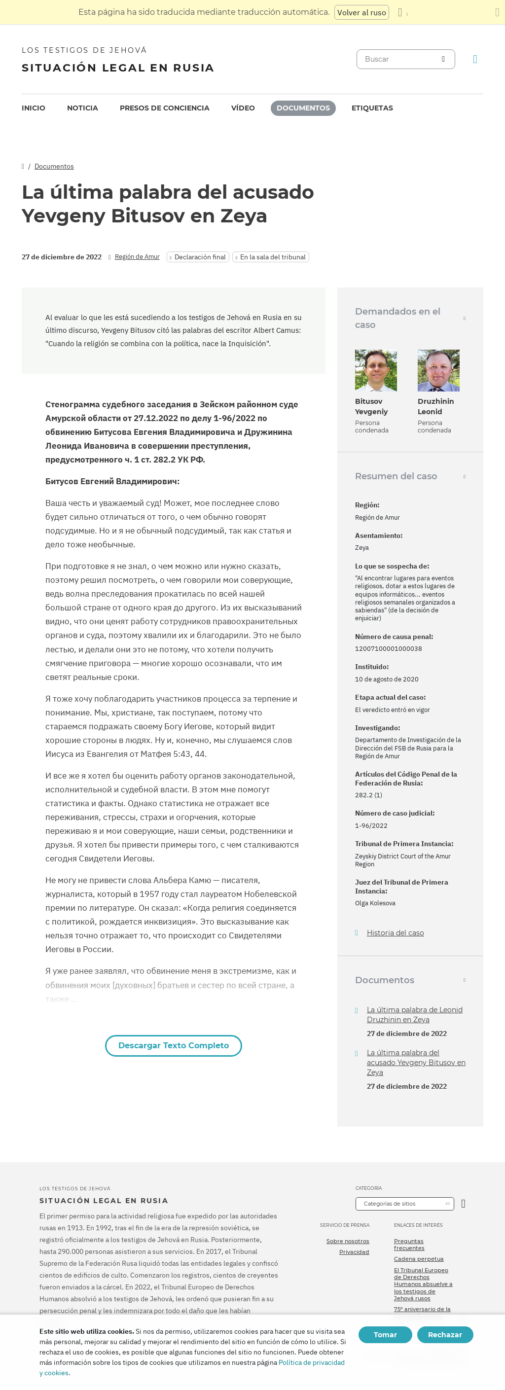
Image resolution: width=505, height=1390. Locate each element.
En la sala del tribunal (273, 256)
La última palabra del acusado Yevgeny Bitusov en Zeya (416, 1062)
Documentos (303, 108)
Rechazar (445, 1334)
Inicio (33, 108)
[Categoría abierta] (463, 1204)
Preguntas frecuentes (409, 1244)
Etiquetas (372, 108)
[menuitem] (33, 108)
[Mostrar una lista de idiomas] (403, 12)
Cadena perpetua (419, 1258)
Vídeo (243, 108)
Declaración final (200, 256)
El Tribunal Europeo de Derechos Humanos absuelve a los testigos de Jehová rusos (423, 1284)
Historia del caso (395, 933)
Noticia (82, 108)
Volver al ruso (361, 12)
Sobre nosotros (347, 1241)
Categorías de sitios (389, 1203)
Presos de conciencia (165, 108)
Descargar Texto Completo (173, 1045)
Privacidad (354, 1251)
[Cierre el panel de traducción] (497, 12)
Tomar (385, 1334)
